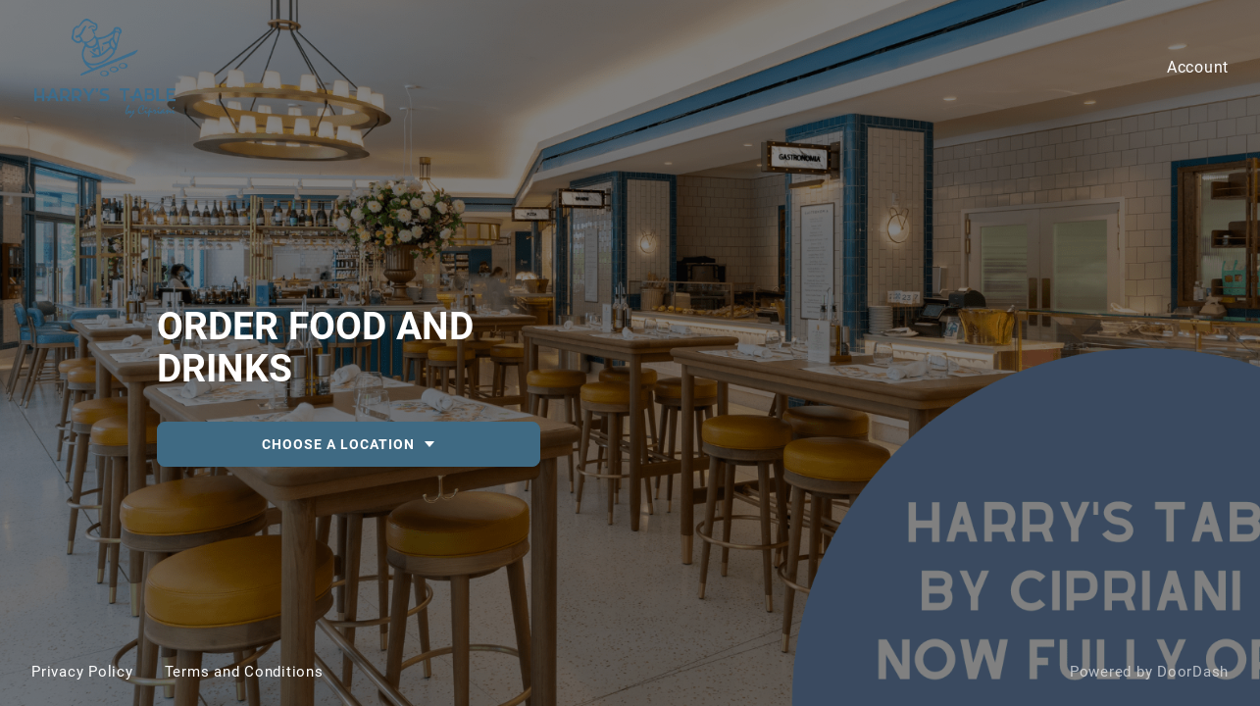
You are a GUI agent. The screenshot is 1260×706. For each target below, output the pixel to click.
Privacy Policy (82, 672)
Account (1198, 67)
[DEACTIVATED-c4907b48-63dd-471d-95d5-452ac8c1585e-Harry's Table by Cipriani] (630, 353)
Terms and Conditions (244, 672)
